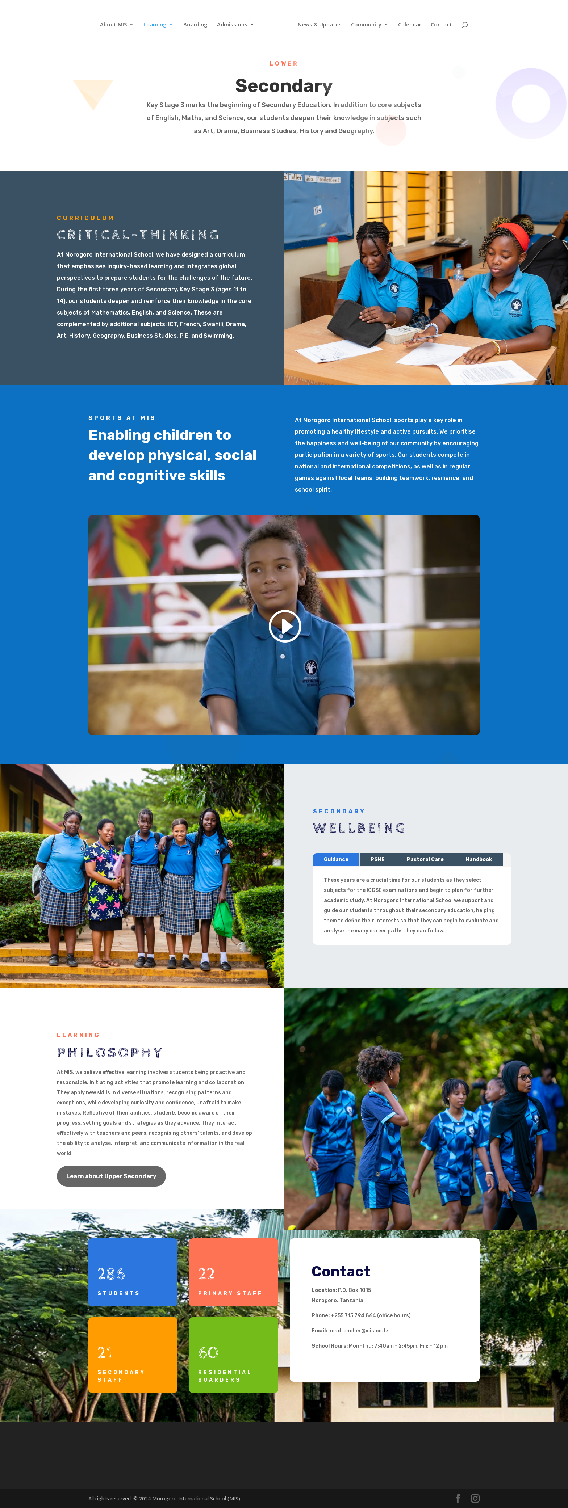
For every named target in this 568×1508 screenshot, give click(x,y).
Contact (441, 25)
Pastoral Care (424, 863)
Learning (155, 25)
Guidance (342, 863)
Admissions (232, 25)
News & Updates (320, 25)
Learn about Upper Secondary (111, 1176)
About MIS (113, 25)
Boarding (195, 25)
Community (366, 25)
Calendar (409, 25)
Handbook (473, 863)
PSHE (380, 863)
